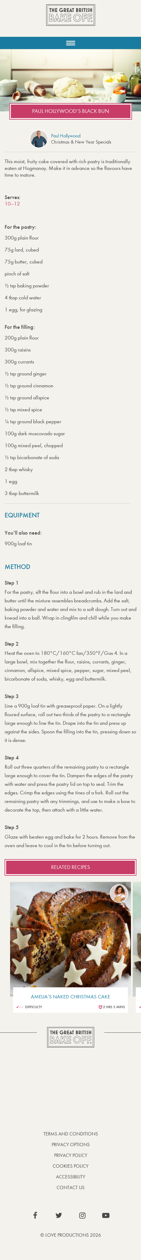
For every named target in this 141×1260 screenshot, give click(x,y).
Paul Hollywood (65, 136)
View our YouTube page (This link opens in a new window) (105, 1215)
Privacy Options (71, 1144)
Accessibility (70, 1177)
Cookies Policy (70, 1166)
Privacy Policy (70, 1155)
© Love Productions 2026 (70, 1235)
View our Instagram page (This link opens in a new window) (82, 1215)
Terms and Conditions (70, 1134)
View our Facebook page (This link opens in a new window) (35, 1215)
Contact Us (70, 1187)
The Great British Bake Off (70, 20)
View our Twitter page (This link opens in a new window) (58, 1215)
